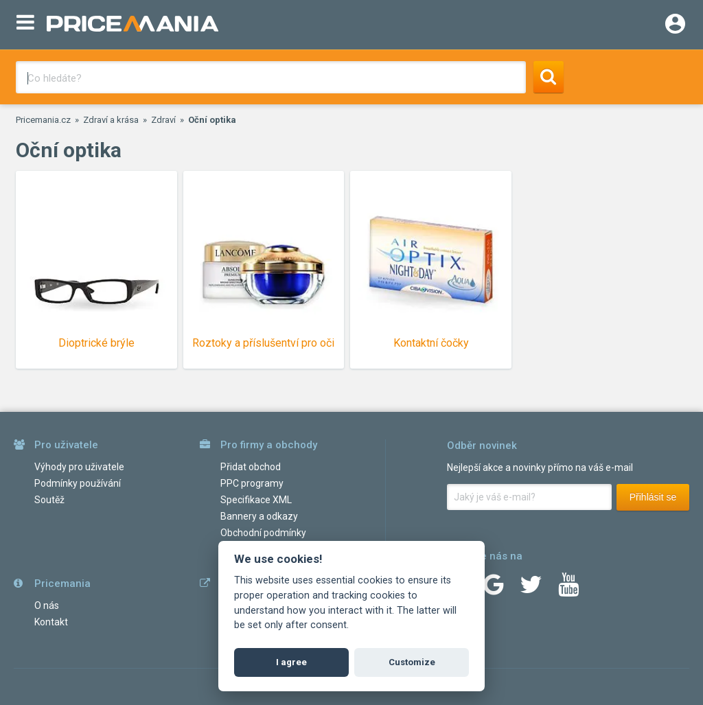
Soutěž (49, 499)
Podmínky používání (77, 483)
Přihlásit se (653, 497)
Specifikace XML (256, 499)
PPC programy (252, 483)
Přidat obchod (250, 466)
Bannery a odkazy (259, 516)
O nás (46, 605)
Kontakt (51, 621)
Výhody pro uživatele (79, 466)
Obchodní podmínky (263, 532)
